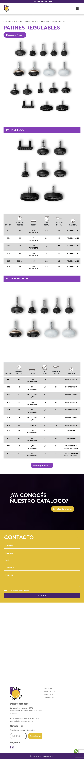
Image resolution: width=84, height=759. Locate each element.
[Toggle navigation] (77, 8)
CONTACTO (49, 697)
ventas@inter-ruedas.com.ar (21, 721)
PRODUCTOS (49, 691)
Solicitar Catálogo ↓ (62, 509)
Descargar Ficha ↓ (15, 35)
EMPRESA (48, 688)
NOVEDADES (49, 694)
